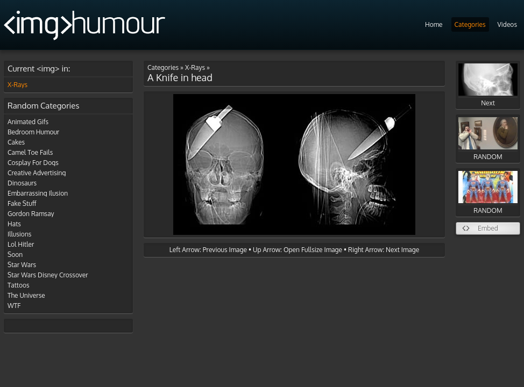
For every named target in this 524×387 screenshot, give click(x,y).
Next (488, 85)
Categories (470, 24)
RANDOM (488, 139)
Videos (507, 24)
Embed (488, 228)
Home (434, 24)
